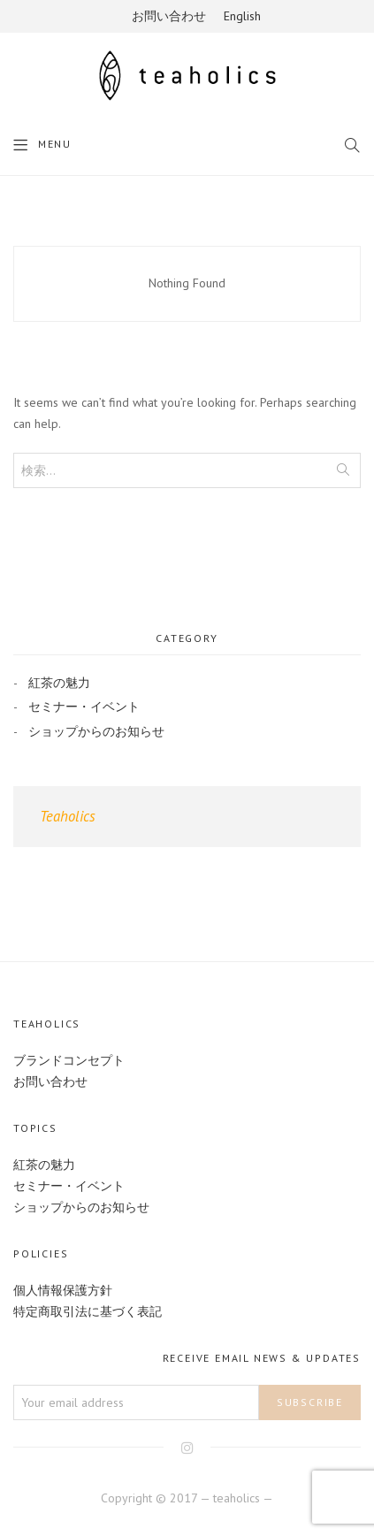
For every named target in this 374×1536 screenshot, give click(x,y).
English (242, 16)
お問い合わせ (169, 16)
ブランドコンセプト (69, 1060)
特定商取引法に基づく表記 (87, 1311)
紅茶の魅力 (59, 683)
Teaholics (67, 816)
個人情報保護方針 (62, 1290)
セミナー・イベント (84, 707)
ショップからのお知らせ (96, 731)
